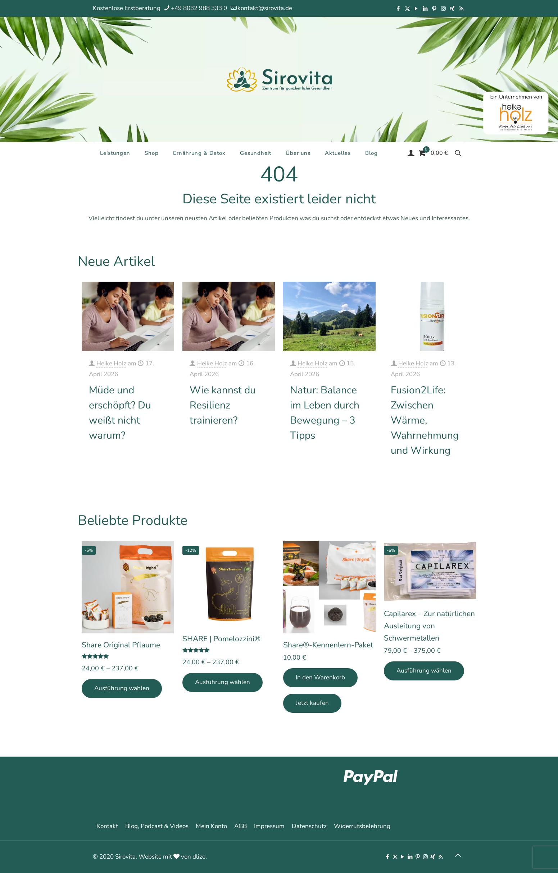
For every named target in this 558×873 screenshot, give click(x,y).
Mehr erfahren (149, 458)
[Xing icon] (452, 8)
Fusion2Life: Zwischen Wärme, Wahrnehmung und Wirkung (425, 420)
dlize (198, 857)
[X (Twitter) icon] (407, 8)
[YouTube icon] (416, 8)
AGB (240, 826)
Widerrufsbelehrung (362, 826)
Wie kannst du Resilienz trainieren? (223, 405)
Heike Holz (111, 363)
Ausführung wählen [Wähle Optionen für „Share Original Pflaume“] (121, 688)
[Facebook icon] (398, 8)
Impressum (269, 826)
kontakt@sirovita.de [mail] (264, 8)
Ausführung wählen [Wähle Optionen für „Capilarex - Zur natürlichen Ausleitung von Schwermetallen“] (424, 670)
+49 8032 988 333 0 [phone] (199, 8)
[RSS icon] (461, 8)
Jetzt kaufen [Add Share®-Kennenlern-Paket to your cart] (312, 703)
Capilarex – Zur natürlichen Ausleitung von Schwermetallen (429, 626)
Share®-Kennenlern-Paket (328, 645)
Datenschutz (309, 826)
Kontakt (107, 826)
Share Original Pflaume (121, 645)
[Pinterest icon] (434, 8)
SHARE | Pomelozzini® (221, 639)
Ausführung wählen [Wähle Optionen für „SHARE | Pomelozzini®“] (222, 682)
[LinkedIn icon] (425, 8)
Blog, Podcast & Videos (157, 826)
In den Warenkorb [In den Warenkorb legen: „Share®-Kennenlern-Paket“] (320, 677)
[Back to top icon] (458, 855)
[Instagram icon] (443, 8)
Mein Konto (211, 826)
